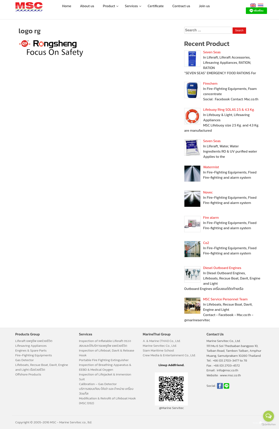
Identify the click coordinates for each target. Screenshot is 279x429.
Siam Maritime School (158, 350)
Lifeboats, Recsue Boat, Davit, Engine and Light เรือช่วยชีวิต (41, 367)
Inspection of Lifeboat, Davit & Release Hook (106, 353)
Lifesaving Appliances (31, 345)
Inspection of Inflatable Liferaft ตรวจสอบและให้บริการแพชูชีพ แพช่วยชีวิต (105, 343)
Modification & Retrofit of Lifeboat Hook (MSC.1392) (107, 400)
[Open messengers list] (268, 416)
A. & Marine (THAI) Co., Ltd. (161, 340)
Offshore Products (28, 374)
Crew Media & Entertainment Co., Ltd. (169, 355)
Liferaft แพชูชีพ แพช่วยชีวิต (33, 340)
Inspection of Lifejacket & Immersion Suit (105, 377)
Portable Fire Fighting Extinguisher (104, 359)
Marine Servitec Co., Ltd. (160, 345)
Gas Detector (24, 359)
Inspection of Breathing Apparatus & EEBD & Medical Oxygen (105, 367)
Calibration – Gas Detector (98, 383)
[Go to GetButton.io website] (269, 424)
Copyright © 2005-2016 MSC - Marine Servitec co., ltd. (53, 422)
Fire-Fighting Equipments (33, 355)
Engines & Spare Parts (31, 350)
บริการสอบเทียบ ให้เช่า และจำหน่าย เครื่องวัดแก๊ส (106, 391)
